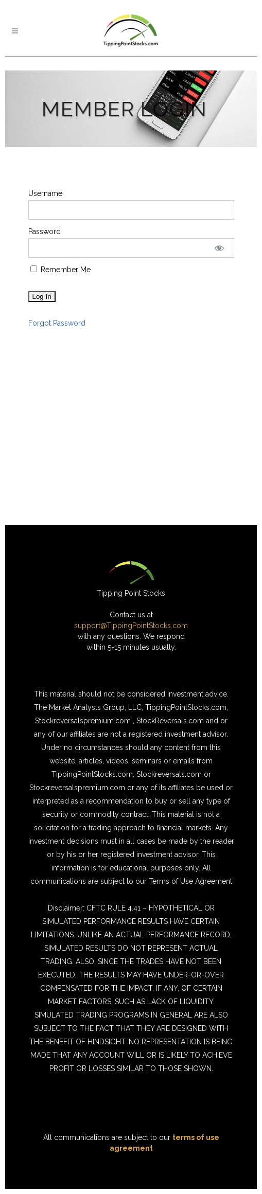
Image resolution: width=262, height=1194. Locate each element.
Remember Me (60, 269)
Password (44, 231)
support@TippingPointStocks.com (131, 625)
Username (45, 193)
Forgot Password (56, 323)
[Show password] (219, 248)
